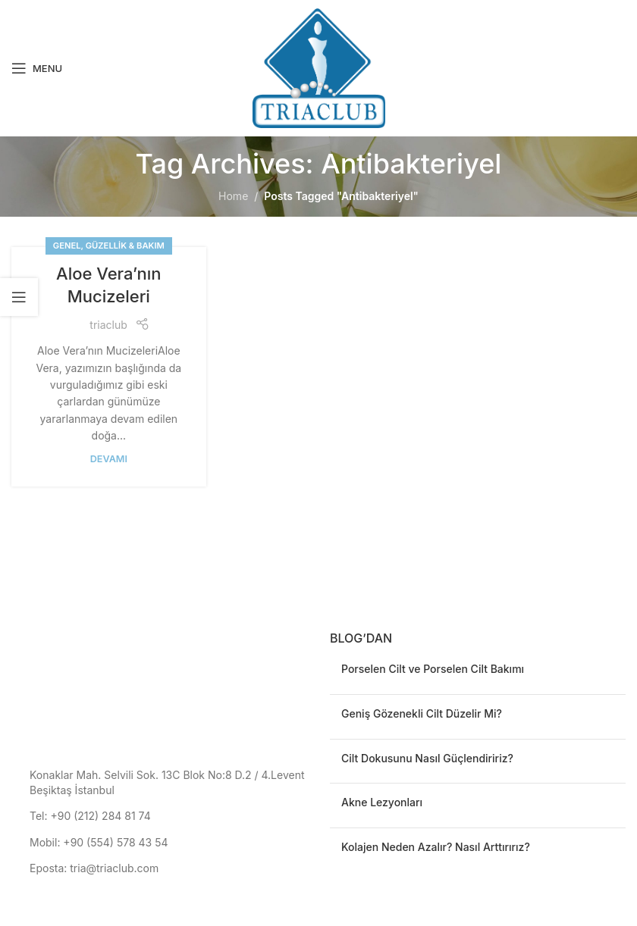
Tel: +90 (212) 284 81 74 (90, 815)
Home (233, 195)
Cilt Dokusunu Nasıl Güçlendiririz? (427, 758)
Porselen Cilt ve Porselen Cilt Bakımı (432, 668)
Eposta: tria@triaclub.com (94, 868)
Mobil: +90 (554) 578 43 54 (99, 842)
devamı (108, 459)
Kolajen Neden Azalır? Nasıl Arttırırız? (435, 846)
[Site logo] (319, 67)
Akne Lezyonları (381, 802)
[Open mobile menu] (37, 68)
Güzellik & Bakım (125, 245)
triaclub (108, 324)
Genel (67, 245)
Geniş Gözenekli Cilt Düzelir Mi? (421, 713)
